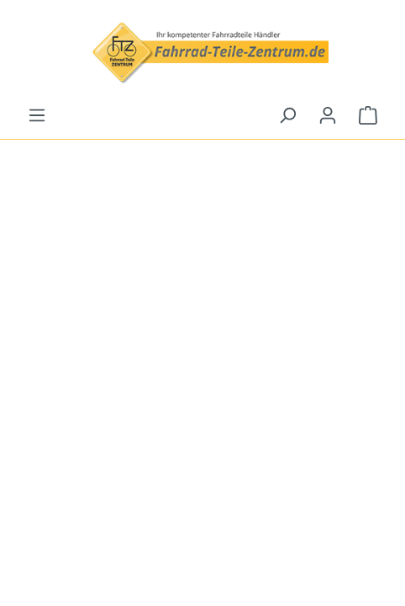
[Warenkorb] (368, 115)
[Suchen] (287, 115)
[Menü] (37, 115)
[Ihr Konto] (328, 115)
